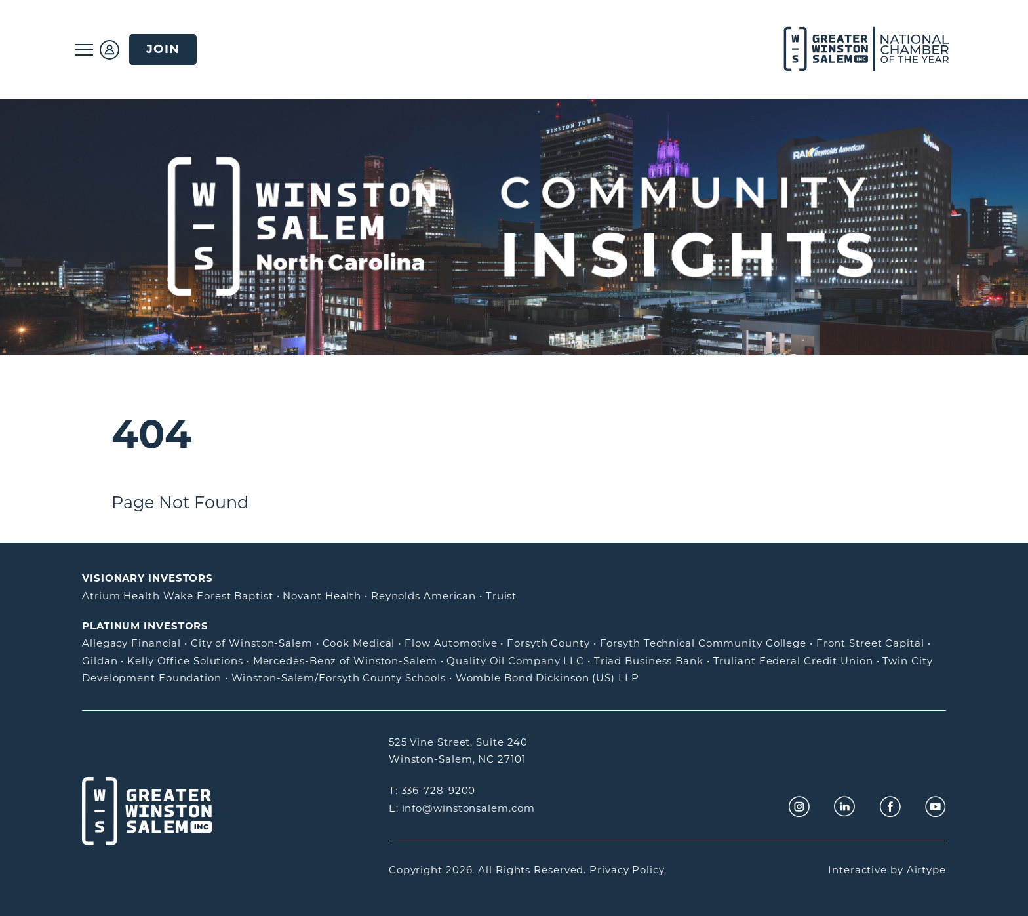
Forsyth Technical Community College (703, 643)
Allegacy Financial (131, 643)
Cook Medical (359, 643)
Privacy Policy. (628, 870)
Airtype (926, 870)
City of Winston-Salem (252, 643)
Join (163, 48)
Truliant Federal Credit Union (793, 660)
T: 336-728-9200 (432, 790)
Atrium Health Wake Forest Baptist (177, 595)
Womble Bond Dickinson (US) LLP (547, 677)
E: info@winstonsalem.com (462, 808)
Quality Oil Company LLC (515, 660)
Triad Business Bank (648, 660)
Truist (501, 595)
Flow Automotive (451, 643)
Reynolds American (423, 595)
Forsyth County (548, 643)
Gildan (99, 660)
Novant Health (322, 595)
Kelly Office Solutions (185, 660)
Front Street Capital (870, 643)
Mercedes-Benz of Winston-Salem (345, 660)
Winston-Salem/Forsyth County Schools (338, 677)
